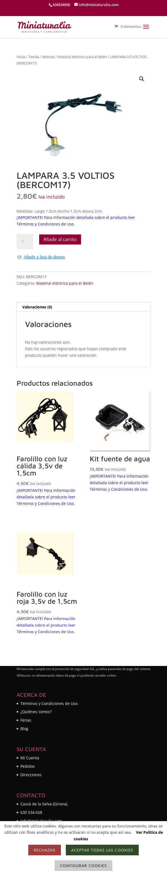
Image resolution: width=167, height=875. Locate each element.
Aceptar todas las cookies (102, 850)
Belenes (48, 56)
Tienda (33, 56)
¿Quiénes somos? (36, 711)
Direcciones (31, 774)
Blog (24, 728)
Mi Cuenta (29, 757)
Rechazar (44, 850)
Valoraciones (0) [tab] (37, 306)
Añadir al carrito (60, 239)
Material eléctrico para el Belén (82, 56)
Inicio (21, 56)
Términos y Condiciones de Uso (49, 703)
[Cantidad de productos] (25, 241)
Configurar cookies (83, 865)
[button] (142, 79)
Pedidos (27, 766)
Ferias (25, 720)
